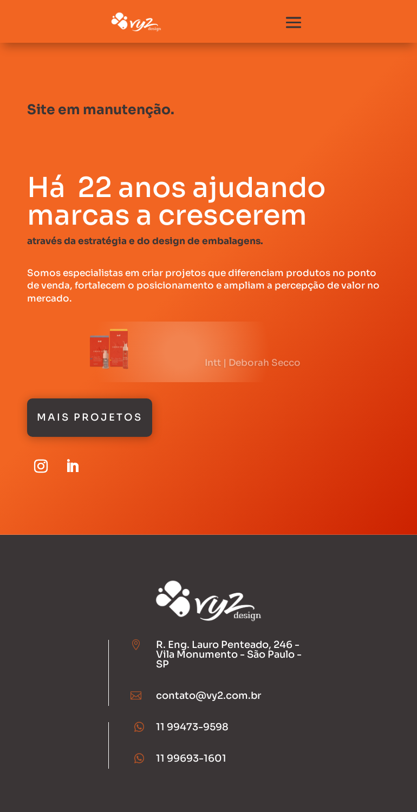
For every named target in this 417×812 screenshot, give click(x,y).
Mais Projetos (89, 417)
